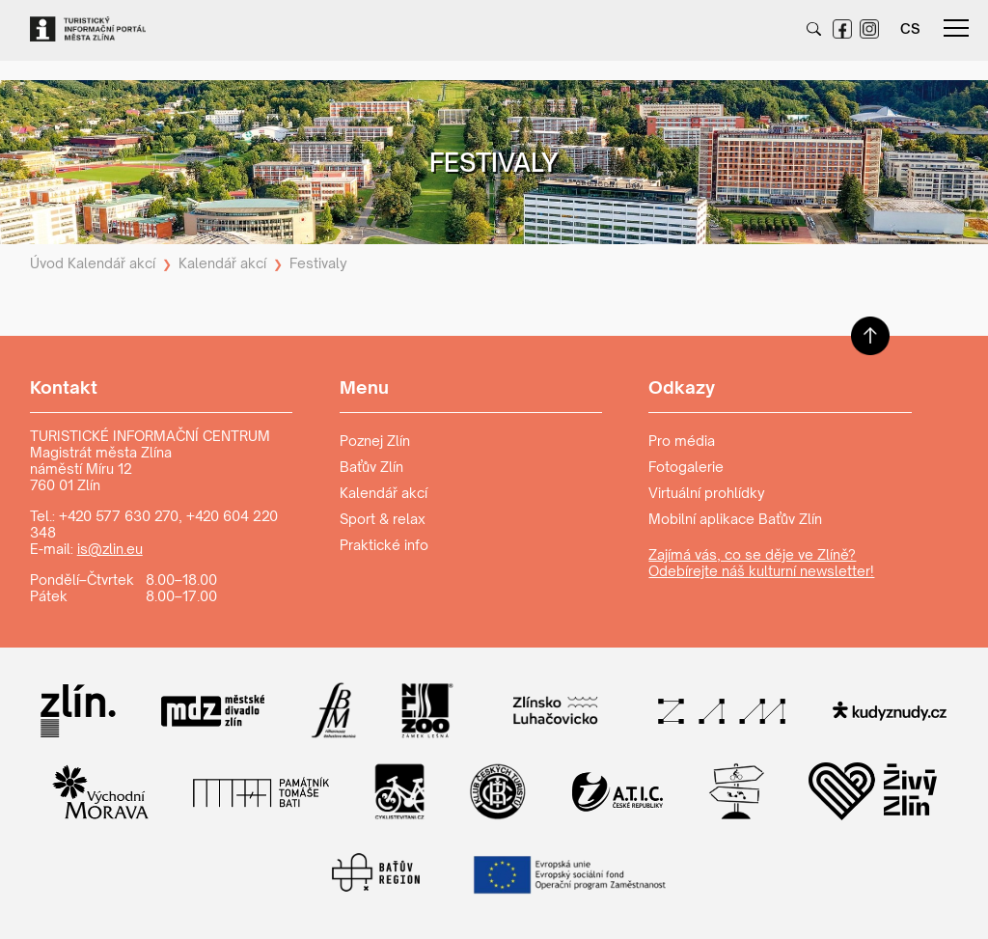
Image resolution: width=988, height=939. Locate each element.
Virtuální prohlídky (706, 492)
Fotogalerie (686, 466)
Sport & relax (382, 519)
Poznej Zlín (375, 440)
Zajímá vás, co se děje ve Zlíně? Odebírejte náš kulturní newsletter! (761, 562)
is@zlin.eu (110, 548)
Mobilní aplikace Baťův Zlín (735, 519)
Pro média (681, 440)
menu (956, 28)
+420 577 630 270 (118, 516)
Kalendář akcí (111, 263)
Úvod (47, 263)
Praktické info (384, 545)
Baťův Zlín (371, 466)
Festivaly (318, 263)
